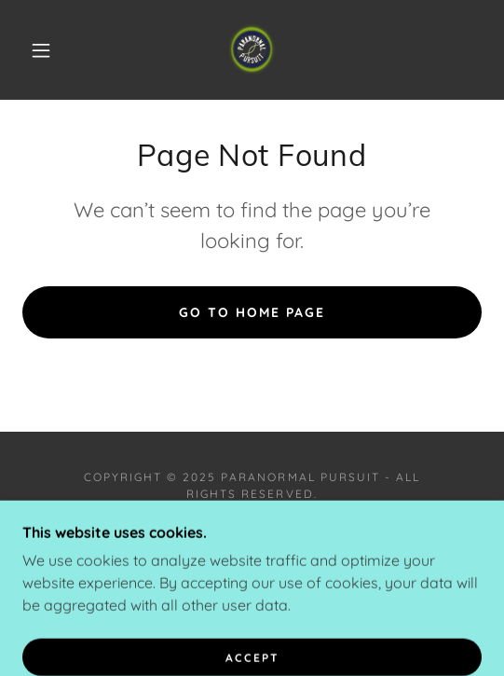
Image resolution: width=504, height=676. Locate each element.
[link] (251, 50)
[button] (45, 50)
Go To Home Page (252, 312)
